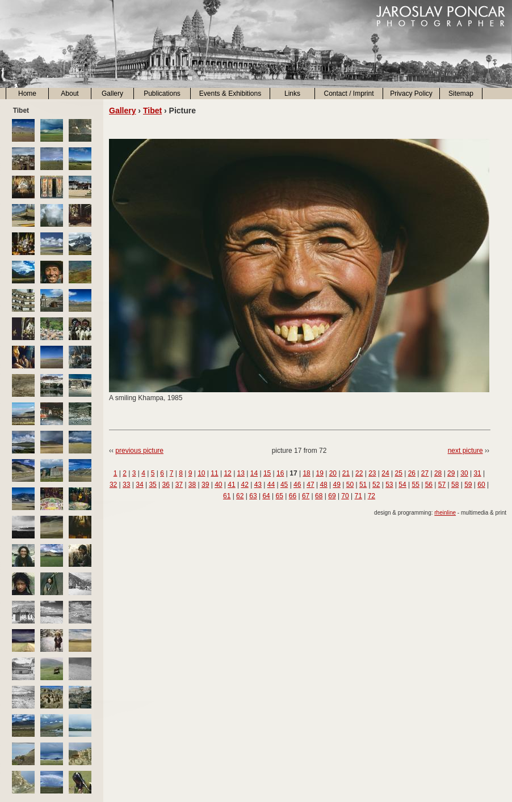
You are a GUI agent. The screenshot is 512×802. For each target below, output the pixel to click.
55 (415, 485)
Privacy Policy (411, 93)
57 (442, 485)
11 (214, 473)
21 (346, 473)
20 (333, 473)
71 (358, 496)
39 (205, 485)
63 (253, 496)
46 (297, 485)
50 (350, 485)
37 (179, 485)
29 (451, 473)
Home (27, 93)
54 (402, 485)
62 (240, 496)
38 (192, 485)
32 (113, 485)
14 (254, 473)
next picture (465, 451)
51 (363, 485)
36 (166, 485)
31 (477, 473)
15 (267, 473)
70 (345, 496)
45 (284, 485)
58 (455, 485)
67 (305, 496)
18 (306, 473)
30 (464, 473)
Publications (162, 93)
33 (126, 485)
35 (152, 485)
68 (318, 496)
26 (412, 473)
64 (266, 496)
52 (376, 485)
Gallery (112, 93)
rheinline (445, 513)
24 (385, 473)
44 (271, 485)
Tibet (152, 110)
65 (279, 496)
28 (438, 473)
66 (292, 496)
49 (337, 485)
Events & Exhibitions (230, 93)
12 (227, 473)
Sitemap (460, 93)
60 (481, 485)
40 (218, 485)
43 (258, 485)
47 (310, 485)
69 (331, 496)
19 (320, 473)
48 (323, 485)
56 (429, 485)
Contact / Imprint (348, 93)
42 (244, 485)
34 (139, 485)
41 (231, 485)
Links (292, 93)
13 (241, 473)
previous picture (139, 451)
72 (371, 496)
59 (468, 485)
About (69, 93)
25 (398, 473)
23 (372, 473)
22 (359, 473)
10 (201, 473)
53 (389, 485)
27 (425, 473)
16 (280, 473)
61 (226, 496)
